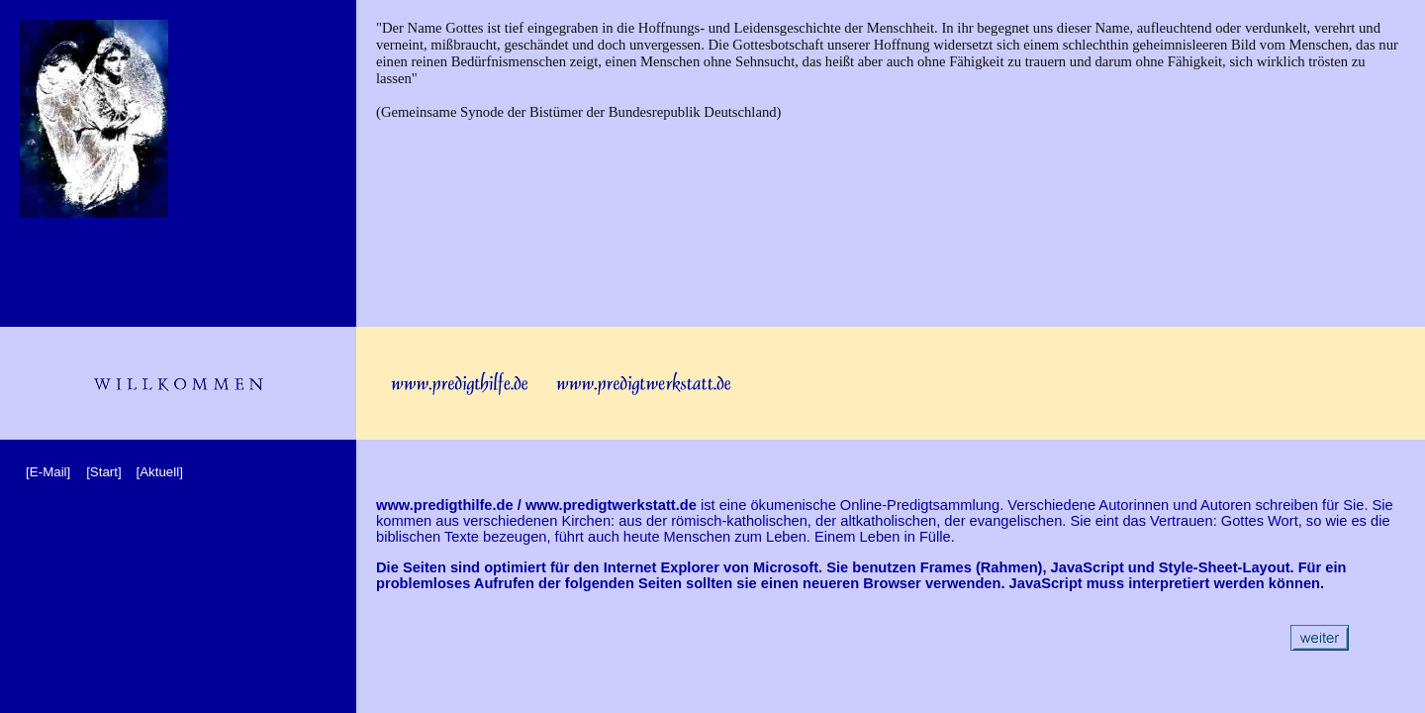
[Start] (104, 471)
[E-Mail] (48, 471)
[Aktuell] (159, 471)
